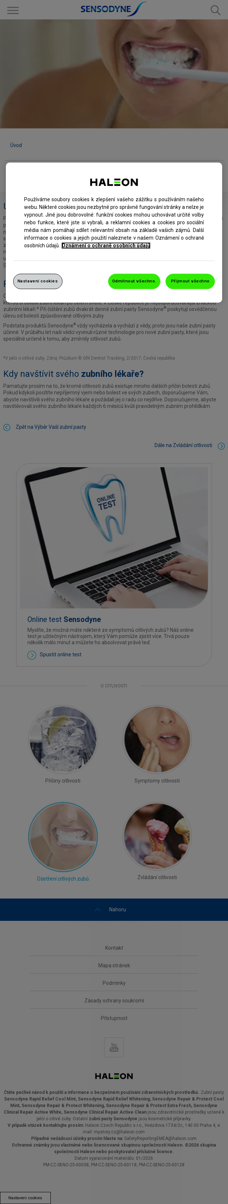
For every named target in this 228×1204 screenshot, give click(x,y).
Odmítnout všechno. (134, 281)
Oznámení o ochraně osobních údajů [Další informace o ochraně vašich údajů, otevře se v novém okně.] (106, 245)
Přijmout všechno (190, 281)
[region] (114, 232)
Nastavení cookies (38, 281)
